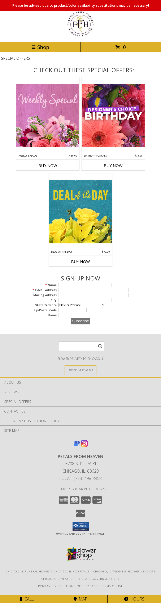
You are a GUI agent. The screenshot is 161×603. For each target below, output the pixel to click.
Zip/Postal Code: (45, 310)
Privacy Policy (50, 586)
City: (54, 300)
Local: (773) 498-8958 (80, 478)
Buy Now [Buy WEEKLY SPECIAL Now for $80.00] (47, 165)
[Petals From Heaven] (80, 36)
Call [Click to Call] (27, 599)
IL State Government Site (99, 579)
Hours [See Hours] (134, 599)
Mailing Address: (45, 295)
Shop (40, 47)
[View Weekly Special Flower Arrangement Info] (47, 115)
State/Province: (46, 305)
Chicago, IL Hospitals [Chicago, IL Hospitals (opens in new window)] (72, 571)
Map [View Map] (80, 599)
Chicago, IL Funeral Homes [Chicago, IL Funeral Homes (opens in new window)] (28, 571)
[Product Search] (81, 346)
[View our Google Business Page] (76, 445)
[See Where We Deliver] (80, 370)
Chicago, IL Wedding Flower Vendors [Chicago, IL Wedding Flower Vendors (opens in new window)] (124, 571)
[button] (81, 526)
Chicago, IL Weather (58, 579)
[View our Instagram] (84, 445)
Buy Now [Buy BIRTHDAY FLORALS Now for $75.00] (113, 165)
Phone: (52, 315)
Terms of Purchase (81, 586)
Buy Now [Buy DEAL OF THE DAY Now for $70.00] (80, 261)
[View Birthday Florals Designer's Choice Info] (113, 115)
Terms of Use (112, 586)
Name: (51, 285)
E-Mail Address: (44, 290)
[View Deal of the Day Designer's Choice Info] (80, 211)
